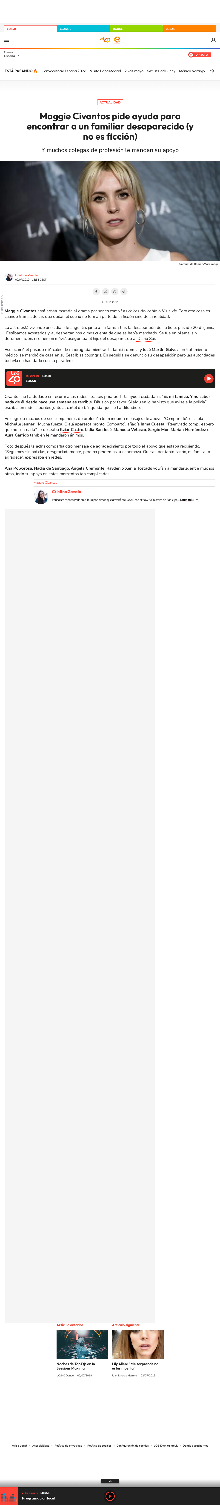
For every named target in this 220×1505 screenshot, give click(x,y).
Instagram (82, 1392)
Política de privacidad (68, 1446)
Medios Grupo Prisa (110, 1472)
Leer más (187, 500)
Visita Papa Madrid (105, 71)
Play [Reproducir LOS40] (110, 1496)
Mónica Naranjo (192, 71)
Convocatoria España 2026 (64, 71)
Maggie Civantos (45, 482)
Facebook (96, 291)
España (9, 56)
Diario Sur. (146, 338)
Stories (137, 1392)
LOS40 (11, 29)
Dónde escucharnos (195, 1446)
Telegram (124, 291)
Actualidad (110, 102)
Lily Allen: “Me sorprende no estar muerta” (135, 1365)
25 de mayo (134, 71)
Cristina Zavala (26, 275)
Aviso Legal (19, 1446)
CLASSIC (65, 29)
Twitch (128, 1392)
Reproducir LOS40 (209, 378)
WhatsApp (114, 291)
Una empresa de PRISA (110, 1461)
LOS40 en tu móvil (166, 1446)
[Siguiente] (213, 71)
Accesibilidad (40, 1446)
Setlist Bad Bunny (161, 71)
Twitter (105, 291)
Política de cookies (99, 1446)
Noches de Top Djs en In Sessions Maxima (76, 1365)
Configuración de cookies (133, 1446)
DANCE (118, 29)
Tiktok (91, 1392)
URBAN (170, 29)
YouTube (101, 1392)
